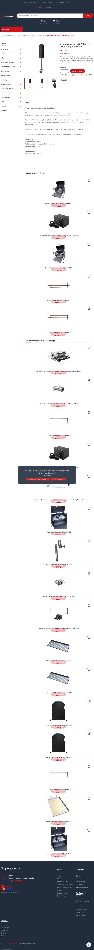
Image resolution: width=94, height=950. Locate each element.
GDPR (59, 879)
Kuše (2, 53)
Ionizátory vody (6, 93)
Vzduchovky (5, 49)
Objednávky (4, 930)
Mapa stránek (61, 896)
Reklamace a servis (82, 887)
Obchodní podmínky (82, 879)
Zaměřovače (5, 71)
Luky (2, 58)
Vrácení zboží (80, 884)
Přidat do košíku (77, 71)
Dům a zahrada (5, 97)
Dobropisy (4, 933)
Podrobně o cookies (63, 882)
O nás (59, 876)
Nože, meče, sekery (7, 88)
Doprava (78, 876)
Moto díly (3, 106)
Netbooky (4, 80)
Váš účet (4, 921)
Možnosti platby (81, 882)
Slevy (59, 890)
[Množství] (64, 71)
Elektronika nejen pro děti (8, 67)
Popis (28, 103)
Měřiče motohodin (6, 75)
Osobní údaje (5, 927)
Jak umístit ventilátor (83, 907)
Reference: (63, 53)
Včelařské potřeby (6, 84)
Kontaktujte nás (64, 2)
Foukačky (4, 110)
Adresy (3, 936)
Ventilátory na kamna (7, 62)
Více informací (47, 475)
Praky (2, 102)
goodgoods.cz (15, 943)
